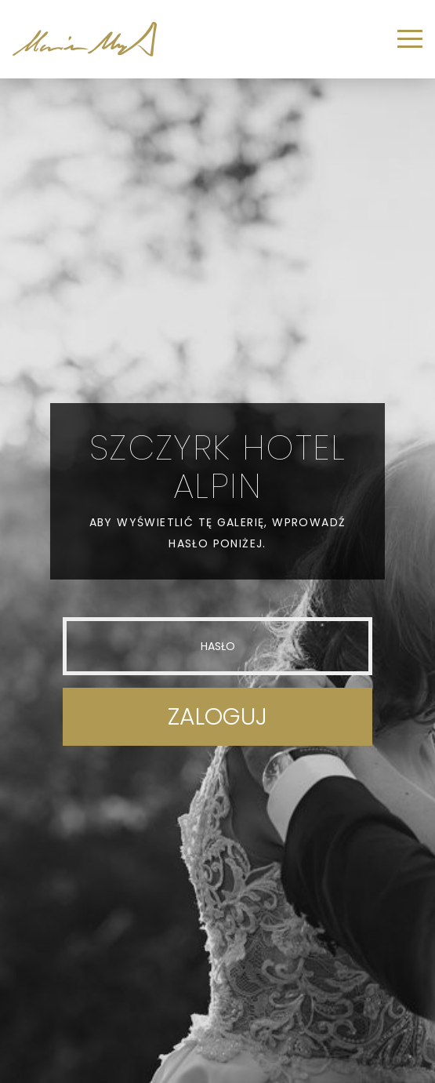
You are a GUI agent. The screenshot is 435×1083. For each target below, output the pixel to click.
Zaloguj (217, 716)
